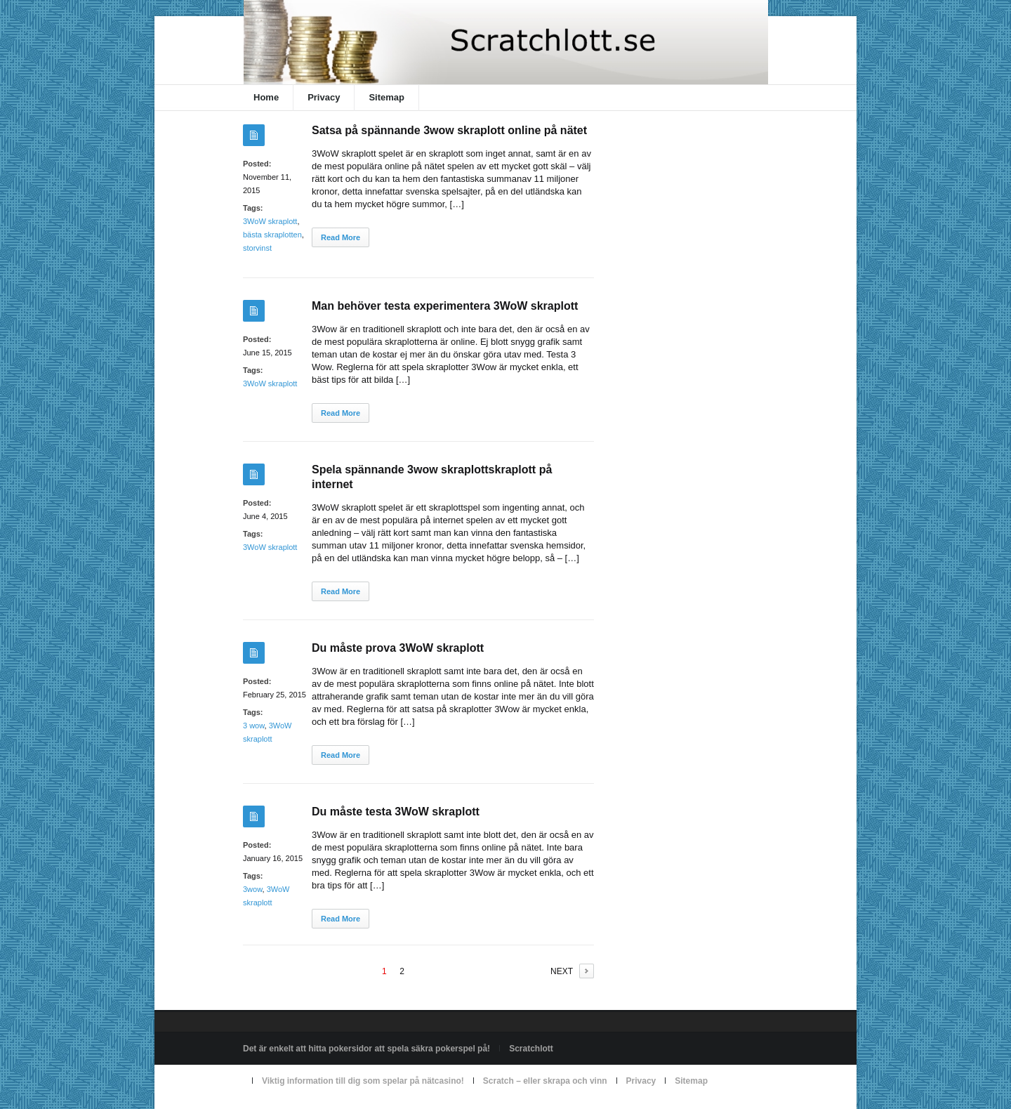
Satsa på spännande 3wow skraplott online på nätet (449, 130)
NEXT (561, 971)
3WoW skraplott (270, 221)
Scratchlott (531, 1049)
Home (266, 97)
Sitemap (386, 97)
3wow (253, 889)
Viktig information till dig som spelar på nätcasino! (363, 1081)
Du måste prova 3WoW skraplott (398, 648)
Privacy (324, 97)
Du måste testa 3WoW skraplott (396, 812)
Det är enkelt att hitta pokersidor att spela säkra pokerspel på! (366, 1049)
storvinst (257, 248)
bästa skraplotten (272, 234)
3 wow (254, 725)
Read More (340, 237)
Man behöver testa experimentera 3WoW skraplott (445, 306)
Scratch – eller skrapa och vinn (545, 1081)
